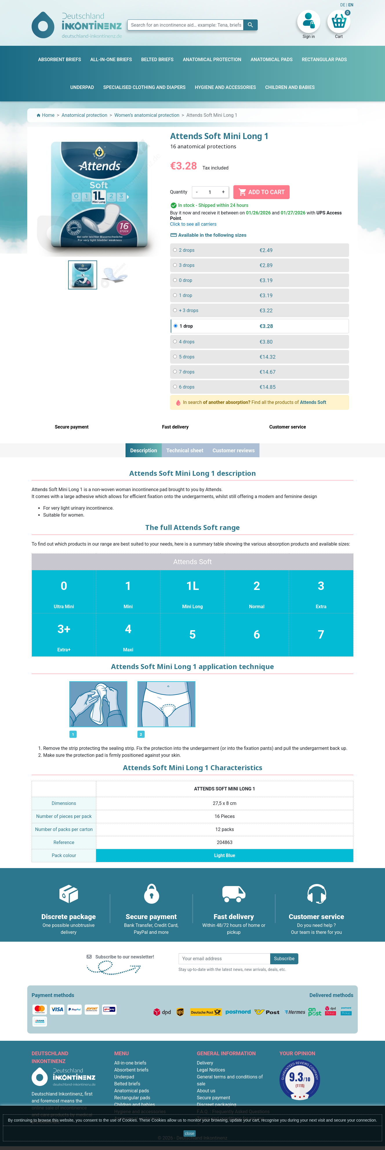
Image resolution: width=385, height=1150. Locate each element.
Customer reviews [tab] (234, 450)
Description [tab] (143, 450)
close (190, 1133)
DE (343, 5)
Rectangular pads (132, 1097)
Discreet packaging (216, 1104)
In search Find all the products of (251, 403)
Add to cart (261, 192)
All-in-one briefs (130, 1063)
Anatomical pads (131, 1090)
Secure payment (213, 1097)
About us (206, 1090)
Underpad (124, 1077)
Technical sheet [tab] (184, 450)
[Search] (192, 24)
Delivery (205, 1063)
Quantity (178, 192)
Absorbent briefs (131, 1070)
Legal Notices (211, 1070)
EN (350, 5)
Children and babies (134, 1104)
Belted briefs (127, 1084)
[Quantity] (210, 192)
